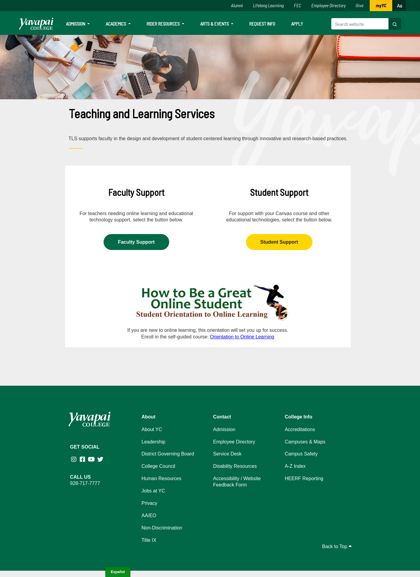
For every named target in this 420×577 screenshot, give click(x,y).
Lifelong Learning (268, 5)
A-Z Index (295, 466)
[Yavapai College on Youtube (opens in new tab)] (92, 459)
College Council (158, 466)
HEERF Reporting (304, 478)
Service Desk (227, 453)
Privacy (149, 503)
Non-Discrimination (162, 527)
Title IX (149, 540)
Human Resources (162, 478)
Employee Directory (328, 5)
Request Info (262, 23)
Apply (297, 23)
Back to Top (337, 546)
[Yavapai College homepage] (36, 23)
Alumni (237, 5)
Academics (116, 23)
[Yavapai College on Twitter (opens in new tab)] (101, 459)
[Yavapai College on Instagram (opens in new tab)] (74, 459)
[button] (394, 23)
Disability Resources (235, 466)
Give (359, 5)
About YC (152, 429)
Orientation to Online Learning (242, 336)
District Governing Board (168, 453)
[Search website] (360, 23)
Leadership (153, 441)
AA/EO (149, 515)
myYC (381, 5)
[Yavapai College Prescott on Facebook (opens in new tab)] (83, 459)
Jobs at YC (153, 490)
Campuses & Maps (305, 441)
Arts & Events (215, 23)
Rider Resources (164, 23)
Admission (76, 23)
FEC (297, 5)
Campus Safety (301, 453)
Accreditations (300, 429)
